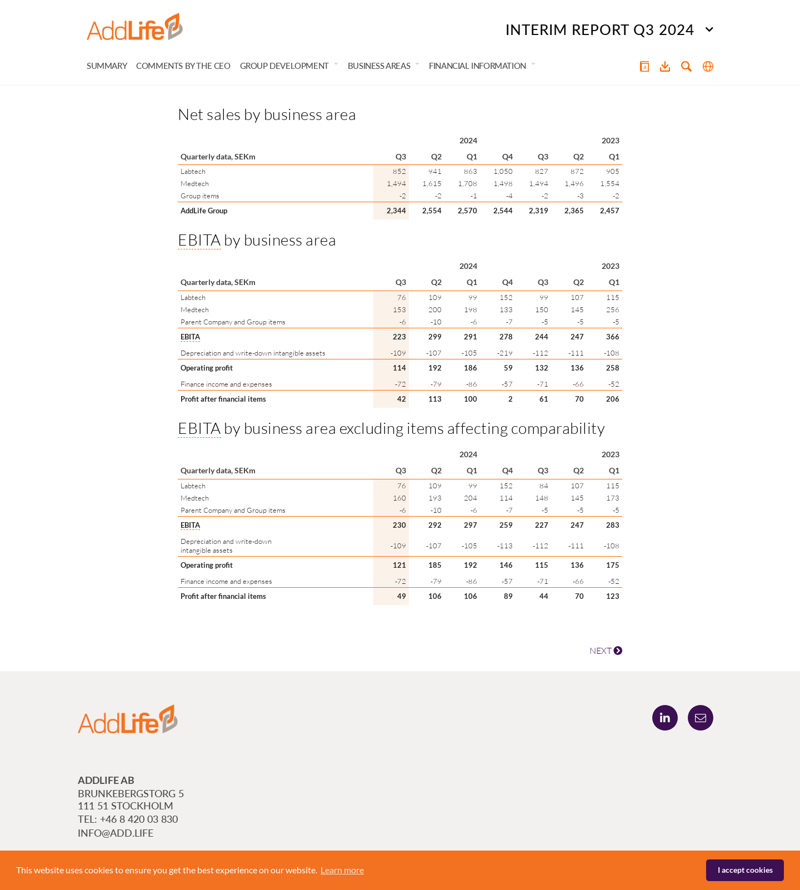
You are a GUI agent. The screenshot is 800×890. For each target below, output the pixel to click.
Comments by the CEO (183, 66)
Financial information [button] (477, 66)
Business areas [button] (379, 66)
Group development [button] (284, 66)
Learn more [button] (342, 869)
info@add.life (115, 833)
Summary (107, 66)
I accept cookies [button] (745, 869)
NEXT (605, 650)
